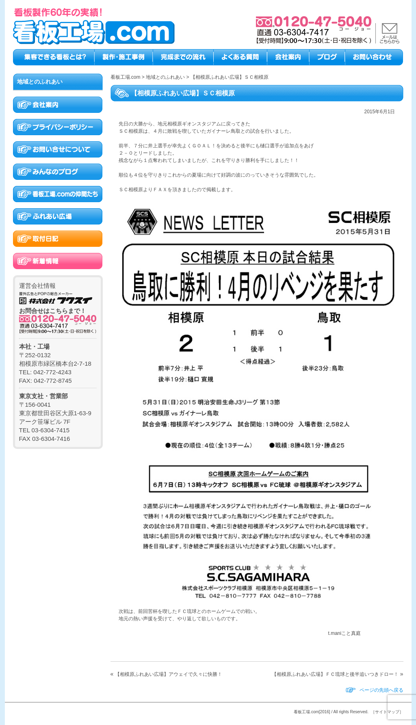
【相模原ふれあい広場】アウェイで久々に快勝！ (168, 674)
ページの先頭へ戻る (381, 690)
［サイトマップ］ (387, 712)
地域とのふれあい (40, 81)
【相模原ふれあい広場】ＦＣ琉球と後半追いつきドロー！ (335, 674)
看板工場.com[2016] (312, 712)
